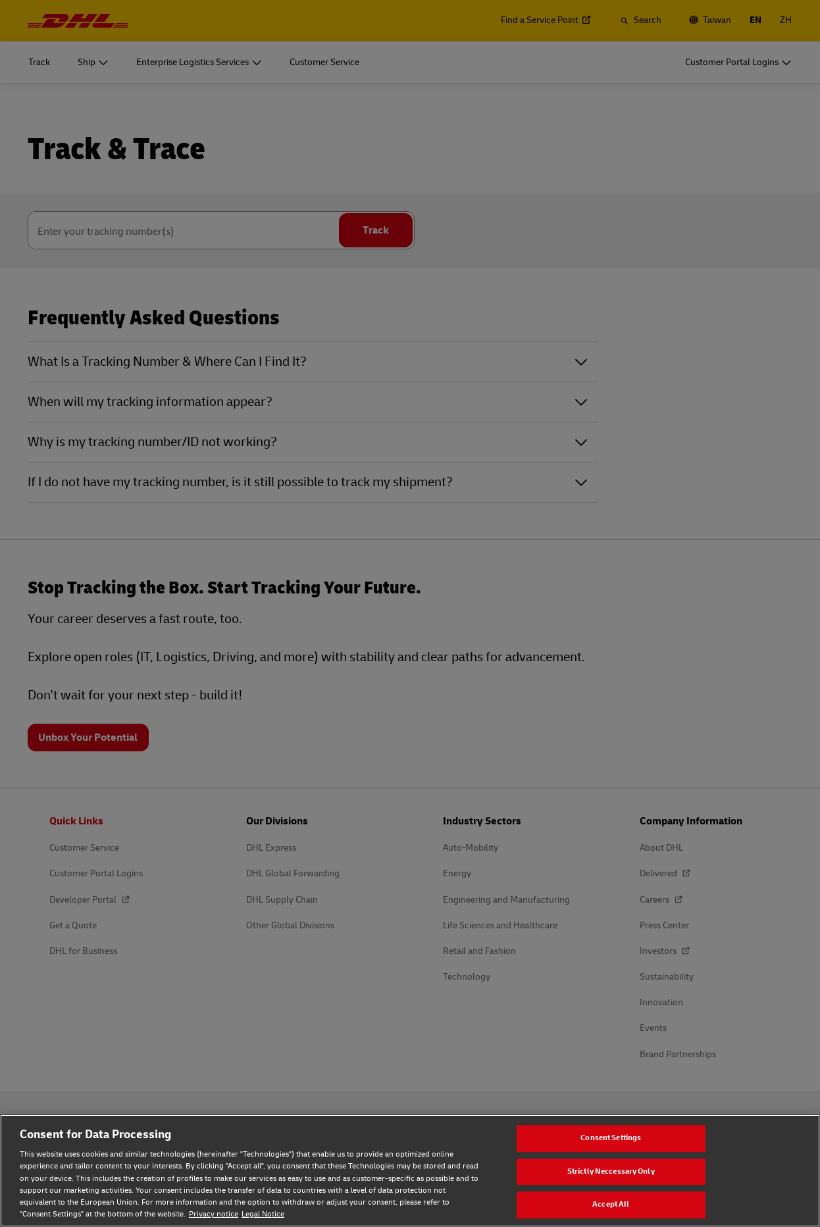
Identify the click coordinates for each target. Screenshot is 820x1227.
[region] (410, 1170)
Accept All (610, 1205)
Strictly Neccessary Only (611, 1171)
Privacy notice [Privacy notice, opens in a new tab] (213, 1214)
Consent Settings (610, 1138)
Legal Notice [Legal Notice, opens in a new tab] (263, 1214)
